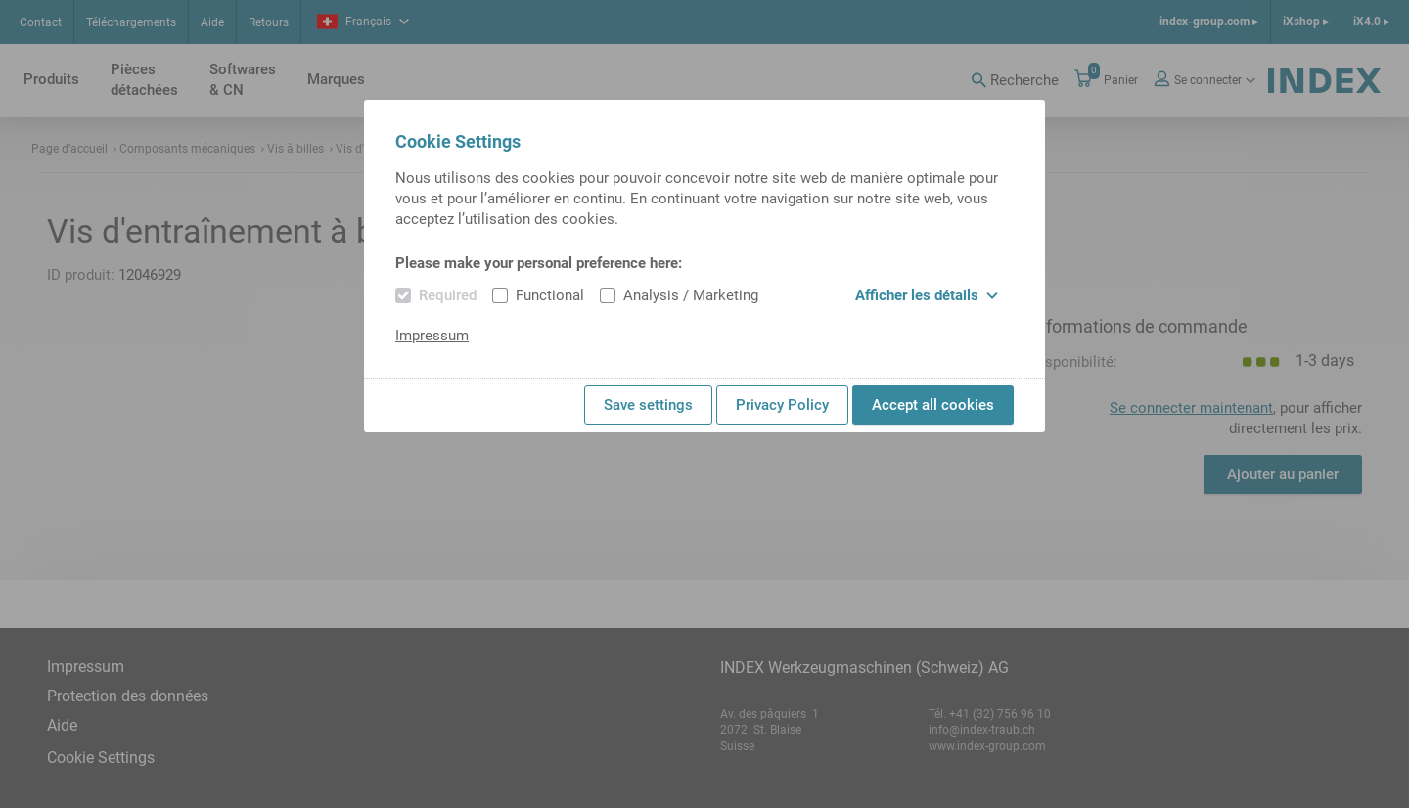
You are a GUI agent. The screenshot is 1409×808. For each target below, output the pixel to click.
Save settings (648, 405)
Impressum (432, 335)
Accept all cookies (933, 405)
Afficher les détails (926, 295)
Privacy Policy (782, 405)
